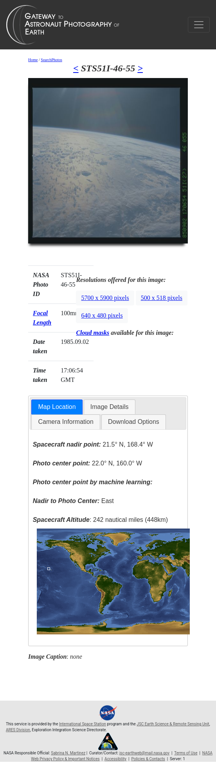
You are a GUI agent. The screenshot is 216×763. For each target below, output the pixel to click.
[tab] (56, 407)
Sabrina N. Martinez (68, 753)
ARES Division (18, 730)
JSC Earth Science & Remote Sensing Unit (173, 724)
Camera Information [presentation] (65, 421)
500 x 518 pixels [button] (161, 297)
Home (33, 60)
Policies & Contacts (148, 759)
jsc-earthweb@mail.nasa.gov (144, 753)
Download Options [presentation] (133, 421)
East (73, 501)
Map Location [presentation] (57, 406)
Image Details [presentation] (109, 406)
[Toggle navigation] (199, 25)
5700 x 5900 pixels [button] (105, 297)
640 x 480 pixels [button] (101, 315)
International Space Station (82, 724)
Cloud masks (92, 332)
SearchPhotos (51, 60)
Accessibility (115, 759)
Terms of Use (185, 753)
